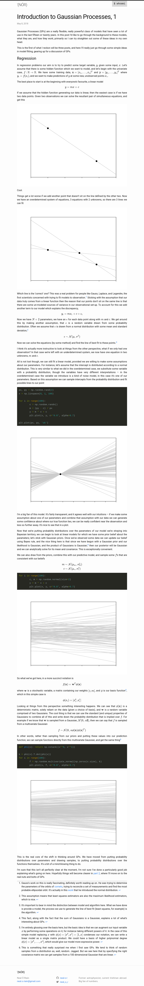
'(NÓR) (22, 5)
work (70, 888)
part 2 (96, 871)
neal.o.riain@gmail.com (28, 979)
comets (59, 885)
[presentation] (96, 66)
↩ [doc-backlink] (120, 888)
